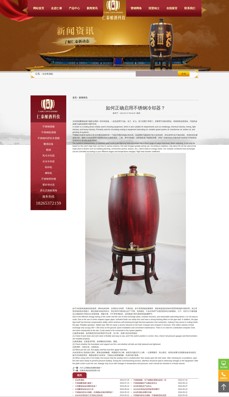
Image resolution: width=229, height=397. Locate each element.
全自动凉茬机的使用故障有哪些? (146, 389)
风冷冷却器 (48, 155)
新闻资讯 (92, 8)
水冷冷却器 (48, 161)
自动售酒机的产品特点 (142, 386)
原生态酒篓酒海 (48, 190)
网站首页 (38, 8)
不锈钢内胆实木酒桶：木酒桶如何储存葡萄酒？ (94, 392)
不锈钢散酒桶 (48, 132)
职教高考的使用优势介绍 (90, 370)
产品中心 (74, 8)
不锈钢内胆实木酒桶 (49, 138)
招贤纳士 (154, 8)
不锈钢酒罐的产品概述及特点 (145, 383)
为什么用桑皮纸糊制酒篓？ (91, 368)
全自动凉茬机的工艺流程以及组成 (89, 395)
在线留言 (171, 8)
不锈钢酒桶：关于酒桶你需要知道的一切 (149, 380)
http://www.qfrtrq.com (150, 113)
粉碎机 (48, 167)
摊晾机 (48, 173)
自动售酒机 (47, 74)
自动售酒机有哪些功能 (142, 392)
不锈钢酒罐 (48, 126)
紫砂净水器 (48, 184)
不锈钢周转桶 (48, 179)
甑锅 (48, 149)
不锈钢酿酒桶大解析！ (84, 383)
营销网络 (136, 8)
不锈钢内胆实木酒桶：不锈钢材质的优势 (149, 395)
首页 (75, 97)
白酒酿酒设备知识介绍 (84, 389)
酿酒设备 (48, 144)
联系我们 (189, 8)
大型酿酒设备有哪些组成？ (86, 386)
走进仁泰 (56, 8)
